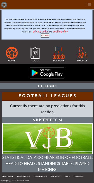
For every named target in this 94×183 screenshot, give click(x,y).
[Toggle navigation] (89, 4)
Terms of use (7, 176)
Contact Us (78, 176)
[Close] (45, 35)
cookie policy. (60, 31)
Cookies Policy (40, 176)
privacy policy (40, 31)
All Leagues (47, 86)
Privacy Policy (23, 176)
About (67, 176)
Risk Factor (55, 176)
